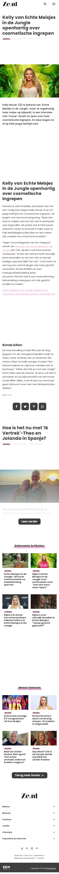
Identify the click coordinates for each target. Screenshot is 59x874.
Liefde (5, 825)
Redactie (18, 855)
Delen (16, 406)
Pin (34, 406)
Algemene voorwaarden (24, 858)
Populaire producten (14, 838)
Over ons (28, 855)
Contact (40, 858)
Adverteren (38, 855)
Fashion (6, 819)
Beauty (6, 813)
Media (6, 38)
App (42, 406)
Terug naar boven (27, 775)
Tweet (25, 406)
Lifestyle (7, 832)
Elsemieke (38, 39)
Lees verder (29, 521)
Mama (6, 806)
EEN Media (51, 868)
